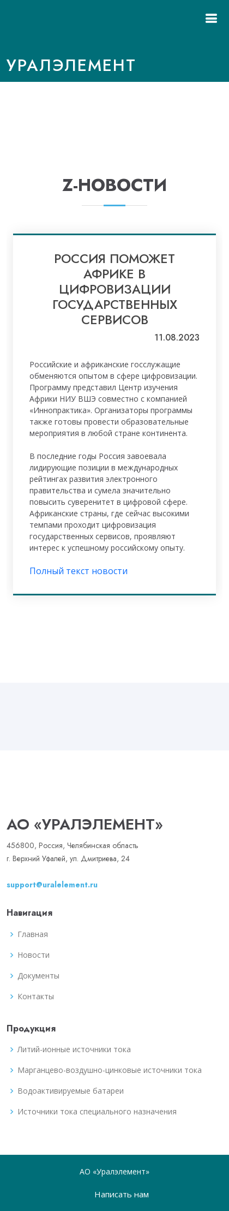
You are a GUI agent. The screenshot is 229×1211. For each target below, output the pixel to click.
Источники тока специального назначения (97, 1111)
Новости (33, 955)
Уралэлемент (71, 65)
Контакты (35, 996)
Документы (38, 976)
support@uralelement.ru (52, 884)
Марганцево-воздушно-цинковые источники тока (109, 1070)
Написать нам (121, 1194)
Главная (32, 934)
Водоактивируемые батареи (70, 1091)
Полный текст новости (78, 571)
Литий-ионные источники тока (74, 1049)
